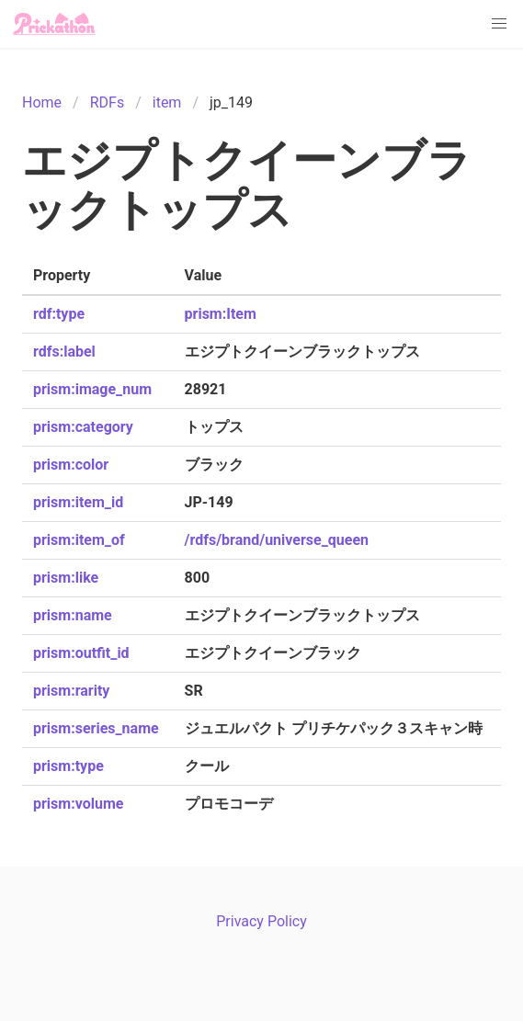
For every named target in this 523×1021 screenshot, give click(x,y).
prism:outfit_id (81, 653)
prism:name (72, 615)
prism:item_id (78, 502)
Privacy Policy (261, 921)
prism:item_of (79, 540)
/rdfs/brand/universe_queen (277, 540)
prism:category (83, 427)
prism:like (65, 577)
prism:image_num (92, 389)
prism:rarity (71, 690)
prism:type (68, 766)
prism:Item (220, 314)
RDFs (107, 102)
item (167, 102)
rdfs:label (64, 351)
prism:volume (78, 803)
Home (42, 102)
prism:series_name (96, 728)
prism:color (70, 464)
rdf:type (59, 314)
